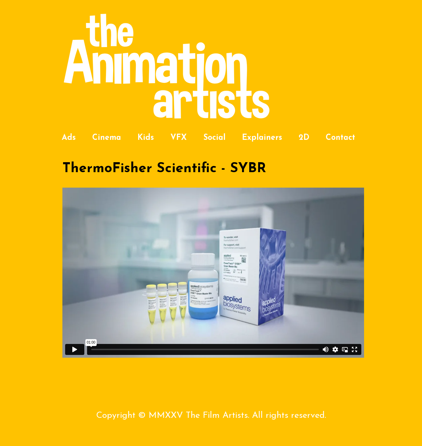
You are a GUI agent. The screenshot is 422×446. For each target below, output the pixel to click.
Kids (145, 138)
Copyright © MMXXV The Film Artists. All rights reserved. (211, 415)
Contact (340, 138)
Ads (69, 138)
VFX (178, 138)
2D (304, 138)
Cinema (106, 138)
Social (214, 138)
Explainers (262, 138)
